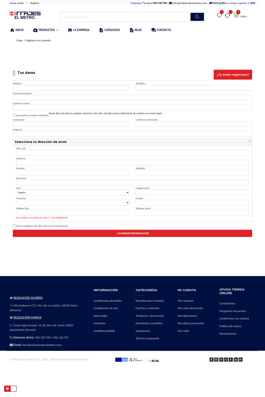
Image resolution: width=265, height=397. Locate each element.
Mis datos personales (191, 323)
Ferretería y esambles (149, 323)
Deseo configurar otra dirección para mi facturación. (41, 225)
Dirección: (22, 178)
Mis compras (186, 301)
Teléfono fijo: (22, 208)
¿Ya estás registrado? (233, 75)
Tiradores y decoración (150, 316)
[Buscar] (132, 17)
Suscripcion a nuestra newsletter (31, 115)
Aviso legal (100, 316)
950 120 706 (43, 337)
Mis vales (183, 331)
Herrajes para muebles (150, 301)
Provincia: (21, 198)
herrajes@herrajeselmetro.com (189, 3)
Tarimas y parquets (147, 338)
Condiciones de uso (106, 308)
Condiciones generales (108, 301)
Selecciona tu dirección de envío (41, 142)
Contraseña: (19, 119)
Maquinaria (143, 331)
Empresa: (17, 129)
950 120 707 (61, 337)
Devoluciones (227, 333)
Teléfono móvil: (144, 208)
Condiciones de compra (234, 318)
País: (19, 188)
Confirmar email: (22, 103)
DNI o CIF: (22, 148)
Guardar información (132, 233)
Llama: (156, 3)
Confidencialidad (104, 331)
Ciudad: (140, 198)
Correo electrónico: (23, 93)
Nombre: (18, 83)
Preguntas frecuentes (232, 311)
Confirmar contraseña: (148, 119)
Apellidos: (141, 83)
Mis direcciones (187, 316)
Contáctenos (227, 303)
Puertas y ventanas (147, 308)
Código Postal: (143, 188)
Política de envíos (230, 326)
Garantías (100, 323)
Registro (34, 3)
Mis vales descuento (190, 308)
